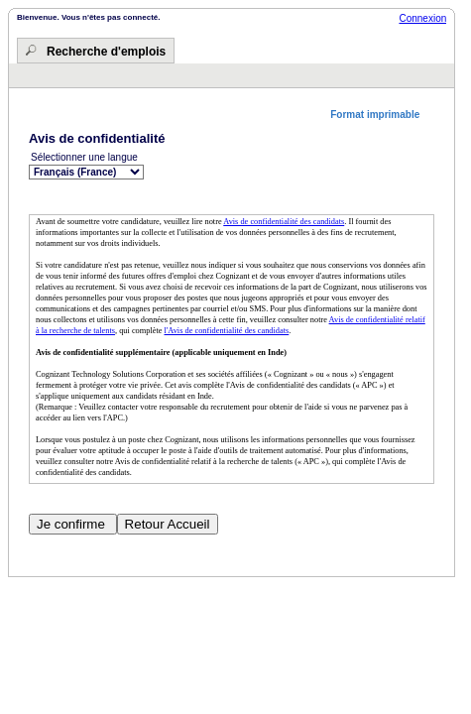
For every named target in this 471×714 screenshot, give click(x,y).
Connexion (422, 18)
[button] (382, 114)
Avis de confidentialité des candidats (283, 221)
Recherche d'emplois (106, 52)
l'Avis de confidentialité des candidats (227, 330)
